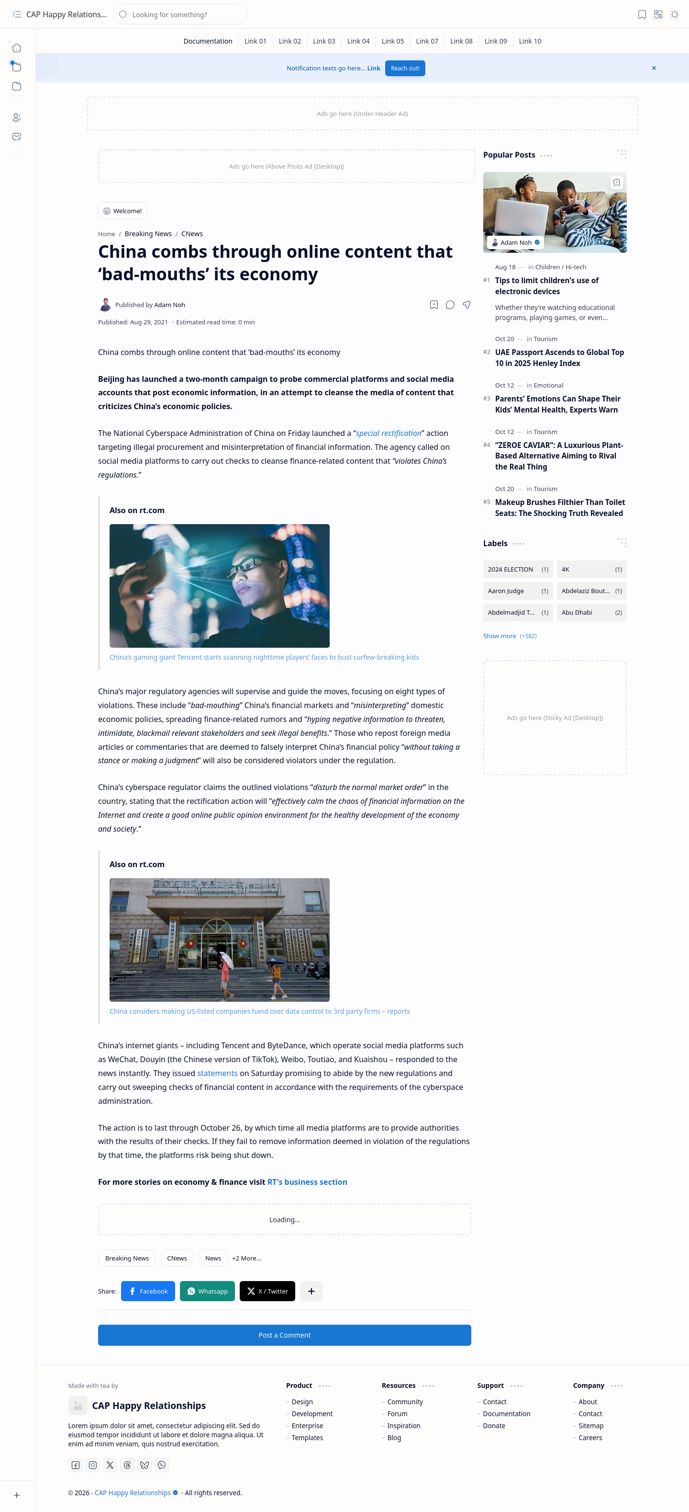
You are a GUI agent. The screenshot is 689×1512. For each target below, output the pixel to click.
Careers (590, 1437)
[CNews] (177, 1258)
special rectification (389, 433)
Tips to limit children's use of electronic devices (547, 285)
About (587, 1401)
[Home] (16, 47)
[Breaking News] (127, 1258)
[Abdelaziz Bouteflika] (592, 591)
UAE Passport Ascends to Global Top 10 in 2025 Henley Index (559, 357)
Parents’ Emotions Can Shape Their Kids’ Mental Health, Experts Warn (558, 404)
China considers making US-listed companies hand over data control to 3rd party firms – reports (260, 1011)
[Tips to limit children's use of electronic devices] (555, 212)
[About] (16, 117)
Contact (495, 1401)
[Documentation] (208, 40)
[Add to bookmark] (617, 182)
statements (217, 1073)
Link (374, 68)
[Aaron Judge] (518, 591)
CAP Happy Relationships (71, 14)
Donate (494, 1425)
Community (405, 1401)
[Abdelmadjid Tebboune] (518, 612)
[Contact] (16, 136)
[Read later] (434, 305)
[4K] (592, 569)
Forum (398, 1413)
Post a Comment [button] (285, 1335)
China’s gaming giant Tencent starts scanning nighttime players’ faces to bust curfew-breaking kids (264, 657)
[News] (213, 1258)
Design (302, 1401)
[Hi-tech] (576, 267)
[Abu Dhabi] (592, 612)
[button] (17, 14)
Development (312, 1413)
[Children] (549, 267)
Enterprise (307, 1425)
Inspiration (404, 1425)
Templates (307, 1437)
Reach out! (405, 68)
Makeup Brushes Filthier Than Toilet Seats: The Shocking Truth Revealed (560, 507)
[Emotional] (549, 385)
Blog (394, 1437)
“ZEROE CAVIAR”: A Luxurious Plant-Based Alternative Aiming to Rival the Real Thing (559, 456)
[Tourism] (545, 338)
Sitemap (590, 1425)
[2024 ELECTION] (518, 569)
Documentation (507, 1413)
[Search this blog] (180, 14)
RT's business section (307, 1182)
